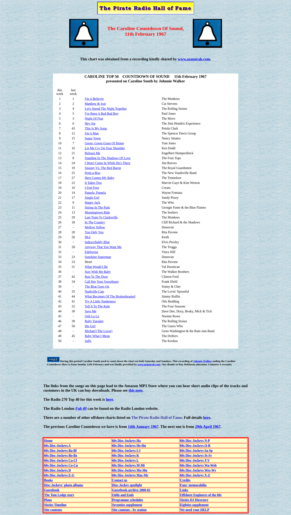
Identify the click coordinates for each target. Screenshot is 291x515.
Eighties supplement (194, 505)
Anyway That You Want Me (103, 247)
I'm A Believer (94, 98)
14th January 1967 (143, 426)
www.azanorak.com (194, 59)
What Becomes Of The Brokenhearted (110, 296)
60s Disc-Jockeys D (57, 470)
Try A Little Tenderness (100, 301)
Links (184, 490)
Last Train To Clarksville (101, 217)
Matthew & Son (95, 103)
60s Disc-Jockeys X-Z (195, 475)
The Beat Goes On (97, 286)
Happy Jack (92, 202)
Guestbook (52, 490)
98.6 (87, 237)
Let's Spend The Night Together (106, 108)
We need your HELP (194, 509)
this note (136, 390)
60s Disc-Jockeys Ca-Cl (60, 460)
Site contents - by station (129, 509)
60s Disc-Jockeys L (125, 460)
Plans (48, 500)
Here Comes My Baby (99, 178)
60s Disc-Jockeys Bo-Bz (60, 455)
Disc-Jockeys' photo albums (63, 485)
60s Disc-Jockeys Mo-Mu (129, 470)
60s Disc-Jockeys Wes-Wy (198, 470)
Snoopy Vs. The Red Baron (103, 168)
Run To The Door (96, 276)
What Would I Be (96, 267)
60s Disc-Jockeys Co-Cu (61, 465)
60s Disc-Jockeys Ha (126, 440)
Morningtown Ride (97, 212)
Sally (88, 341)
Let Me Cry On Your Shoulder (105, 148)
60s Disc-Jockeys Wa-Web (198, 465)
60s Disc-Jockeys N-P (195, 440)
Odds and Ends (123, 495)
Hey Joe (90, 123)
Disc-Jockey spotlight (127, 485)
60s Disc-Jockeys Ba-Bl (60, 450)
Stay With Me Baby (98, 271)
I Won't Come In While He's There (107, 163)
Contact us (119, 480)
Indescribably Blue (97, 242)
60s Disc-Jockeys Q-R (195, 445)
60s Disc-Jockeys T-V (195, 460)
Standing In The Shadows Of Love (107, 158)
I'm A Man (92, 133)
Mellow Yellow (95, 227)
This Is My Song (96, 128)
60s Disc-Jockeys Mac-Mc (130, 475)
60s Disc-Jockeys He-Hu (129, 445)
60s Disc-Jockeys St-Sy (196, 455)
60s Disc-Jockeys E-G (59, 475)
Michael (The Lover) (98, 331)
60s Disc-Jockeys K (125, 455)
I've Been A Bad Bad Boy (101, 113)
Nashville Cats (94, 291)
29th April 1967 (208, 426)
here (109, 399)
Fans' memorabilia (193, 485)
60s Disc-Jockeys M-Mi (128, 465)
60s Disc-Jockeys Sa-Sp (196, 450)
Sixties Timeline (55, 505)
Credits (185, 480)
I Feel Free (92, 187)
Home (48, 440)
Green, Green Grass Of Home (104, 143)
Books (48, 480)
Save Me (90, 311)
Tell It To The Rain (97, 306)
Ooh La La (92, 316)
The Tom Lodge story (59, 495)
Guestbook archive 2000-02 (131, 490)
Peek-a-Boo (92, 173)
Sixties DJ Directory (194, 500)
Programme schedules (127, 500)
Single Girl (92, 197)
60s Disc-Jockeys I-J (126, 450)
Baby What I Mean (97, 336)
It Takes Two (93, 183)
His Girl (90, 326)
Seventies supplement (127, 505)
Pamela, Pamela (95, 192)
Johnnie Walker (202, 361)
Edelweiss (91, 252)
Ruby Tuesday (94, 321)
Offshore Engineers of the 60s (201, 495)
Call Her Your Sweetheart (101, 281)
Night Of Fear (94, 118)
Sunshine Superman (98, 257)
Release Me (92, 153)
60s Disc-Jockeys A (57, 445)
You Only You (94, 232)
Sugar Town (93, 138)
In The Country (95, 222)
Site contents (53, 509)
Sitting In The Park (97, 207)
